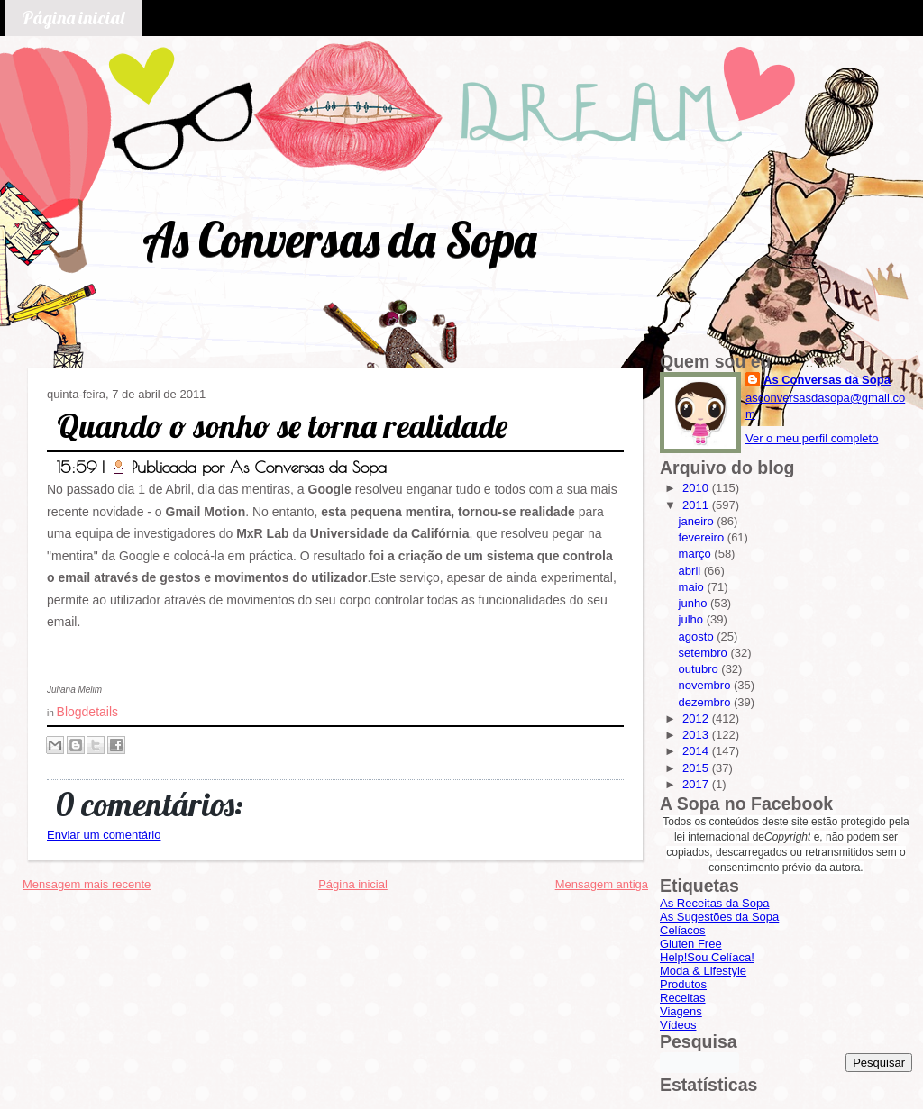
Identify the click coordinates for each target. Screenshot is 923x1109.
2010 (697, 488)
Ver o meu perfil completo (811, 438)
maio (693, 587)
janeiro (698, 521)
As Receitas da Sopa (714, 903)
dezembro (706, 702)
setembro (705, 652)
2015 (697, 768)
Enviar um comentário (103, 834)
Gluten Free (691, 943)
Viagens (681, 1011)
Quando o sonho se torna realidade (282, 425)
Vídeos (678, 1025)
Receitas (683, 997)
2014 (697, 751)
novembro (706, 685)
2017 (697, 784)
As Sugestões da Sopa (719, 916)
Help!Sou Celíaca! (707, 957)
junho (694, 603)
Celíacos (683, 930)
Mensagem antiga (601, 884)
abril (691, 570)
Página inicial (73, 17)
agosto (698, 636)
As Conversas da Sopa (339, 239)
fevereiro (703, 537)
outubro (700, 669)
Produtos (683, 984)
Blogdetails (88, 711)
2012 (697, 718)
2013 (697, 734)
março (697, 553)
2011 (697, 505)
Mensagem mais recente (87, 884)
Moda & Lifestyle (703, 970)
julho (693, 619)
